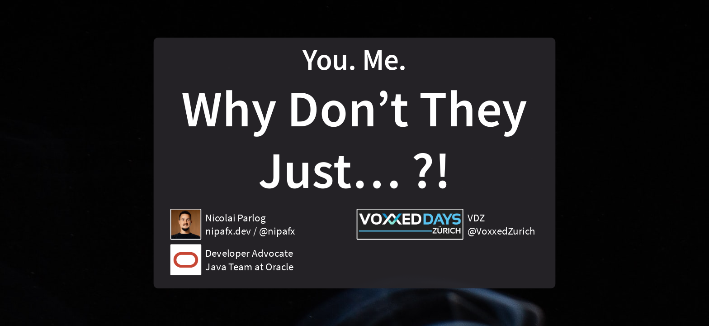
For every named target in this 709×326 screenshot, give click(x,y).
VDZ (476, 217)
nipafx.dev (228, 231)
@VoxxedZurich (501, 231)
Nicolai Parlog (235, 217)
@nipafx (277, 231)
